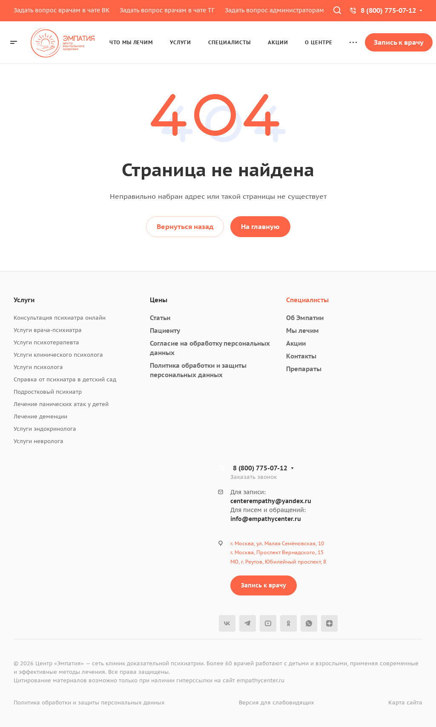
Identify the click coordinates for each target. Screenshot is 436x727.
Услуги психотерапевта (46, 342)
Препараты (303, 369)
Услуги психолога (38, 367)
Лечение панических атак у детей (61, 404)
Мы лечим (302, 330)
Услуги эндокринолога (45, 428)
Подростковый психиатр (48, 391)
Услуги (24, 300)
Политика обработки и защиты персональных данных (89, 702)
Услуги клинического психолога (58, 354)
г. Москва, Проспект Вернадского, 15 (277, 552)
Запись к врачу (263, 585)
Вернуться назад (185, 226)
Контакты (301, 356)
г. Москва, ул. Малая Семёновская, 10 (277, 543)
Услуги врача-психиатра (48, 330)
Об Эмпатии (305, 318)
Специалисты (307, 300)
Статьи (160, 318)
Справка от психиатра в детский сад (65, 379)
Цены (158, 300)
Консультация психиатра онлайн (60, 317)
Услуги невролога (38, 441)
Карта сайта (405, 702)
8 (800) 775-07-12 (388, 10)
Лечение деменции (40, 416)
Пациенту (165, 330)
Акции (296, 343)
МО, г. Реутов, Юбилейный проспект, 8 (278, 561)
